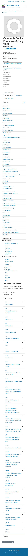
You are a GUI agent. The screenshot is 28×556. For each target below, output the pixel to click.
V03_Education (6, 215)
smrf (6, 370)
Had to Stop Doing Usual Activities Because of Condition (12, 464)
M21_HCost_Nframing (7, 188)
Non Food (8, 269)
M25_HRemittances (7, 198)
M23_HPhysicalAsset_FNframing (10, 193)
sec (6, 349)
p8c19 (7, 523)
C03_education (6, 108)
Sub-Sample (9, 358)
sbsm (6, 355)
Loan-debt (7, 277)
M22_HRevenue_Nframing (9, 191)
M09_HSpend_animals (8, 159)
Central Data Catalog (11, 11)
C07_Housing (6, 118)
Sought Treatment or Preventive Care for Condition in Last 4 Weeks (12, 410)
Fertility (6, 280)
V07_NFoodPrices (7, 225)
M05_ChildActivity (7, 149)
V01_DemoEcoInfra (7, 210)
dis (6, 323)
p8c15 (7, 489)
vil (6, 336)
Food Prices (7, 248)
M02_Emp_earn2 (6, 142)
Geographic (7, 241)
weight (7, 529)
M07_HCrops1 (6, 154)
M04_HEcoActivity (7, 147)
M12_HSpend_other (7, 166)
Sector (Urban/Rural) (11, 351)
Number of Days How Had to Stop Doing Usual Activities (13, 475)
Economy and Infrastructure (11, 243)
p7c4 (6, 397)
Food (7, 267)
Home (3, 11)
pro (6, 317)
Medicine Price (8, 251)
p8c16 (7, 497)
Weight (7, 532)
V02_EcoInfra (6, 212)
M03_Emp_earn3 (6, 144)
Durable (6, 275)
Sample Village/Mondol (12, 338)
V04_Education (6, 217)
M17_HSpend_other (7, 178)
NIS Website (11, 1)
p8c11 (7, 451)
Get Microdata (10, 48)
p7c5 (6, 406)
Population (7, 258)
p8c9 (6, 435)
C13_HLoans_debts (7, 132)
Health (6, 246)
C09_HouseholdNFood (8, 123)
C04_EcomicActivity (7, 110)
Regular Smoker (10, 525)
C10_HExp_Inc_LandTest (8, 125)
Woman (6, 278)
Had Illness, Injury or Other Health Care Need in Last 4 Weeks (13, 391)
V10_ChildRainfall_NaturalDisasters (11, 232)
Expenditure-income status (11, 270)
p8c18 (7, 514)
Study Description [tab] (9, 92)
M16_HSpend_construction (9, 176)
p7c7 (6, 426)
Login (23, 1)
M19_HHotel (5, 183)
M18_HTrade (5, 181)
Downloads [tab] (19, 95)
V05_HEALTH (6, 220)
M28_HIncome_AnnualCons (9, 205)
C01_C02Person (6, 234)
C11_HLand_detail (7, 127)
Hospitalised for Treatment (13, 448)
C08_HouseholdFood (7, 120)
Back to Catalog (8, 542)
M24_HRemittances (7, 195)
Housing (7, 264)
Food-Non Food (8, 266)
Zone (6, 345)
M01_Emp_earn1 (6, 140)
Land (6, 272)
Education (7, 245)
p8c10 (7, 445)
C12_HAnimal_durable (8, 130)
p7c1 (6, 378)
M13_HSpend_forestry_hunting (10, 169)
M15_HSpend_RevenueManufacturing (11, 174)
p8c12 (7, 460)
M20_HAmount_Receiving (8, 186)
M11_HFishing (6, 164)
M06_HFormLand (6, 152)
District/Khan (9, 326)
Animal (6, 274)
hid (6, 302)
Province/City (9, 319)
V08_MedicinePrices (7, 227)
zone (6, 342)
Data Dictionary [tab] (9, 95)
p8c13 (7, 470)
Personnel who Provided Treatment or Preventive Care (12, 439)
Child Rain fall (8, 253)
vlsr (6, 362)
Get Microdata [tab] (9, 98)
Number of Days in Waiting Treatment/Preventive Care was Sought (13, 420)
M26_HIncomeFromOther (8, 200)
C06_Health (5, 115)
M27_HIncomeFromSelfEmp (9, 203)
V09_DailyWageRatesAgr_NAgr (10, 229)
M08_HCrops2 (6, 157)
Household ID (9, 304)
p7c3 (6, 387)
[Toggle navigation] (25, 6)
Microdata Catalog (13, 5)
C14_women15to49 (7, 135)
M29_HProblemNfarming (8, 208)
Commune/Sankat (10, 332)
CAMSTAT (17, 1)
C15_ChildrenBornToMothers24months (11, 137)
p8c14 (7, 481)
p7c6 (6, 416)
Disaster (7, 254)
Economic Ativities (9, 261)
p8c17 (7, 506)
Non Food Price (8, 250)
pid (6, 308)
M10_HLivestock (6, 161)
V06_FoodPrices (6, 222)
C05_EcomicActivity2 (7, 113)
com (6, 329)
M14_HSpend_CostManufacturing (10, 171)
